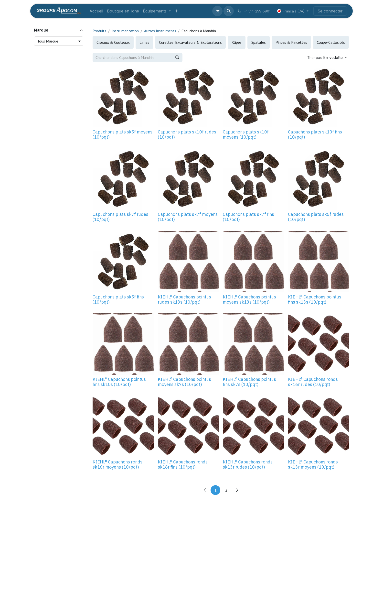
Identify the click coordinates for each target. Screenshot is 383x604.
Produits (99, 30)
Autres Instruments (160, 30)
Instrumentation (125, 30)
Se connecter (330, 11)
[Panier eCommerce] (217, 11)
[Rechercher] (177, 57)
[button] (228, 11)
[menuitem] (96, 11)
